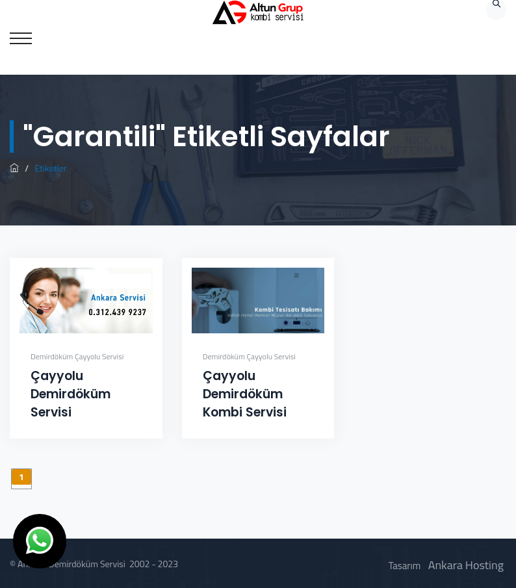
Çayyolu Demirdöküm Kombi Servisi (245, 394)
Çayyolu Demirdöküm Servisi (70, 394)
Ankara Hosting (466, 565)
